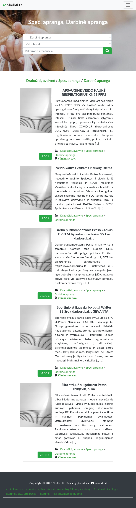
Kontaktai (98, 483)
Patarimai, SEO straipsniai (20, 493)
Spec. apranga (69, 80)
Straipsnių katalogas (106, 489)
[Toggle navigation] (128, 5)
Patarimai (44, 493)
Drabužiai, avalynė (40, 80)
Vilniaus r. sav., (67, 158)
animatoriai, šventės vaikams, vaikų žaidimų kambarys (58, 489)
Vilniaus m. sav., (67, 297)
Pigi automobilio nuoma (67, 493)
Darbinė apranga (97, 80)
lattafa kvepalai (14, 489)
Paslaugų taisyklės (78, 483)
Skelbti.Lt (12, 5)
